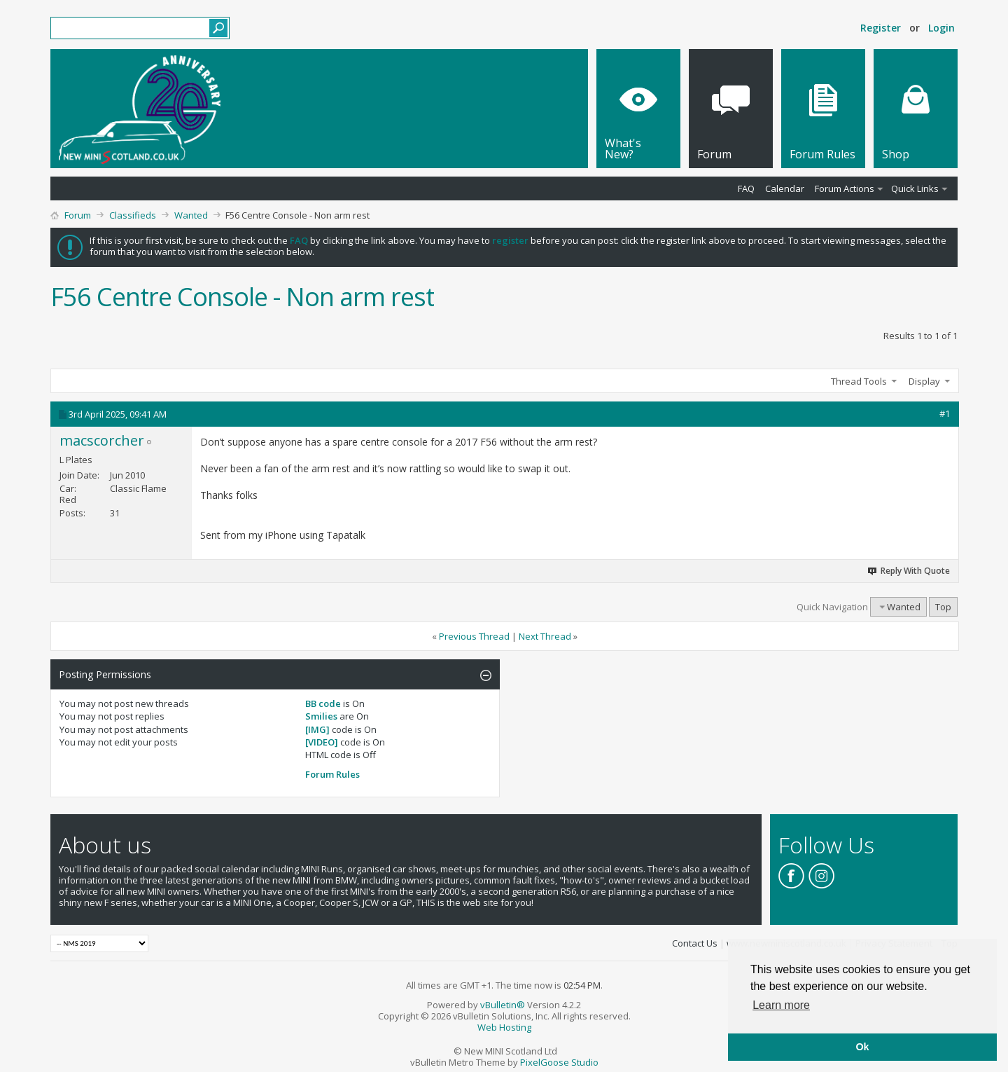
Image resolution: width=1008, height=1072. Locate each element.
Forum (77, 215)
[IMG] (317, 729)
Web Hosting (504, 1027)
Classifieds (132, 215)
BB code (323, 703)
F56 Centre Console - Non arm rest (242, 297)
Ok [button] (862, 1046)
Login (941, 27)
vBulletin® (502, 1004)
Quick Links (915, 188)
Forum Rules (332, 774)
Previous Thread (474, 636)
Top (943, 606)
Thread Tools (859, 381)
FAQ (746, 188)
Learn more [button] (781, 1005)
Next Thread (545, 636)
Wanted (191, 215)
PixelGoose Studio (559, 1062)
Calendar (784, 188)
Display (924, 381)
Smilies (321, 716)
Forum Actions (844, 188)
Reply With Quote (909, 571)
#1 (944, 413)
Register (880, 27)
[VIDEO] (321, 742)
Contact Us (695, 943)
